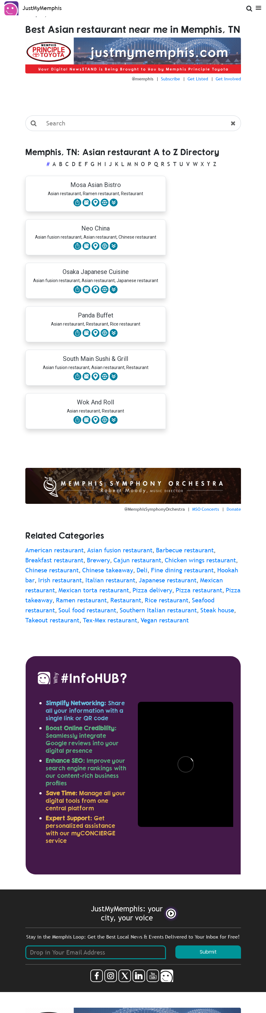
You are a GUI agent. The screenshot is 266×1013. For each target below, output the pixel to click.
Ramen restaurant (81, 600)
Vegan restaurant (165, 620)
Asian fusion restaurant (120, 550)
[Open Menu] (257, 8)
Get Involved (228, 79)
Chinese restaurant (52, 570)
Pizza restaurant (199, 590)
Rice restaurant (166, 600)
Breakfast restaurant (54, 560)
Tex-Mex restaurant (110, 620)
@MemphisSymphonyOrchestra (154, 509)
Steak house (217, 610)
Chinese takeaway (107, 570)
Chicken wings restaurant (200, 560)
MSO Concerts (205, 509)
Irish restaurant (60, 580)
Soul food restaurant (87, 610)
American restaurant (54, 550)
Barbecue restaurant (185, 550)
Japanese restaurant (168, 580)
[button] (114, 202)
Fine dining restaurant (182, 570)
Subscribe (170, 79)
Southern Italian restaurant (158, 610)
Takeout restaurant (52, 620)
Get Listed (198, 79)
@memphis (142, 79)
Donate (234, 509)
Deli (142, 570)
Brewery (98, 560)
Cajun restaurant (137, 560)
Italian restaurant (110, 580)
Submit (208, 951)
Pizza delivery (152, 590)
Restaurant (125, 600)
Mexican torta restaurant (93, 590)
